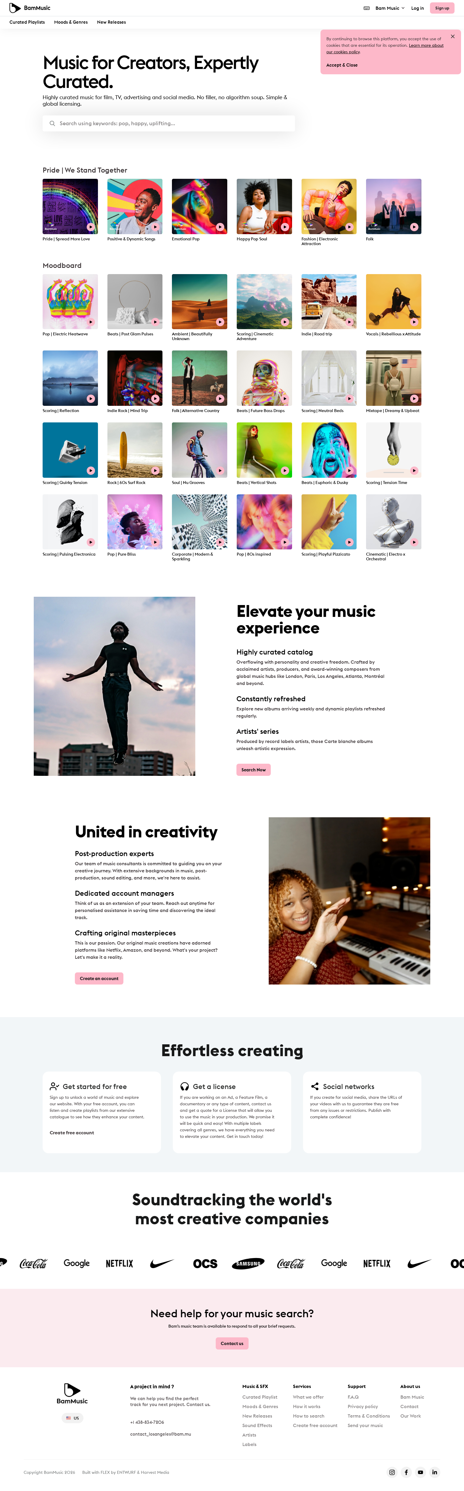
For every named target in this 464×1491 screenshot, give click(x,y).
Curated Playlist (259, 1397)
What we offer (308, 1397)
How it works (306, 1406)
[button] (169, 123)
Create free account (72, 1132)
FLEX (105, 1472)
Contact (409, 1406)
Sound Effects (257, 1425)
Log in (417, 8)
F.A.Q (353, 1397)
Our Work (410, 1416)
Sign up (442, 8)
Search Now (253, 770)
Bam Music (390, 8)
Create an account (99, 978)
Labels (249, 1444)
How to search (308, 1416)
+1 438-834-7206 (147, 1422)
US (72, 1418)
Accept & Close (342, 65)
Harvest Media (155, 1472)
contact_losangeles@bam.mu (160, 1434)
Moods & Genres (71, 22)
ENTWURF (126, 1472)
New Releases (111, 22)
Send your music (365, 1425)
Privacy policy (363, 1406)
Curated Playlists (27, 22)
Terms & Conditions (369, 1416)
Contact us (232, 1343)
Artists (249, 1435)
